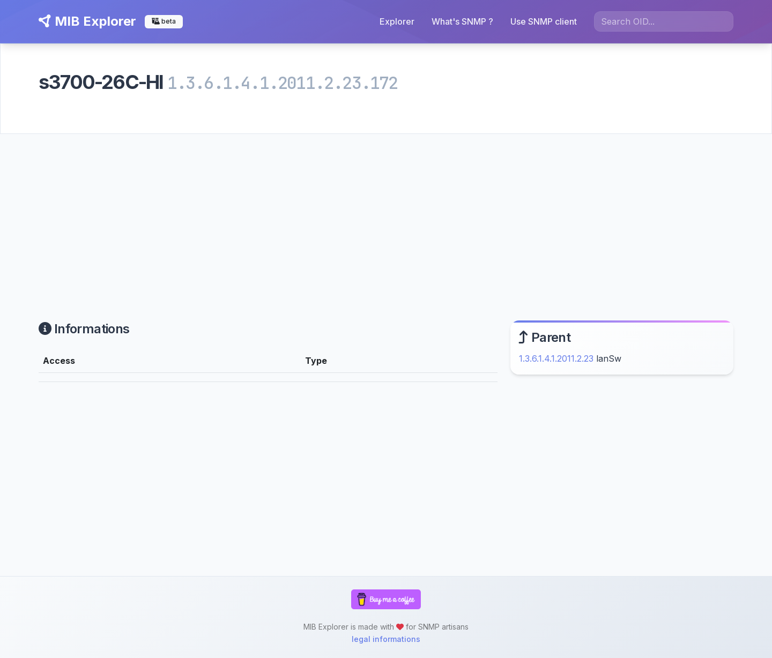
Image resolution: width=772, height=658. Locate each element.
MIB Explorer (87, 21)
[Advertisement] (386, 214)
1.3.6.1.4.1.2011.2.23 (556, 358)
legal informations (386, 639)
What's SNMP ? (462, 21)
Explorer (397, 21)
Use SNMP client (543, 21)
